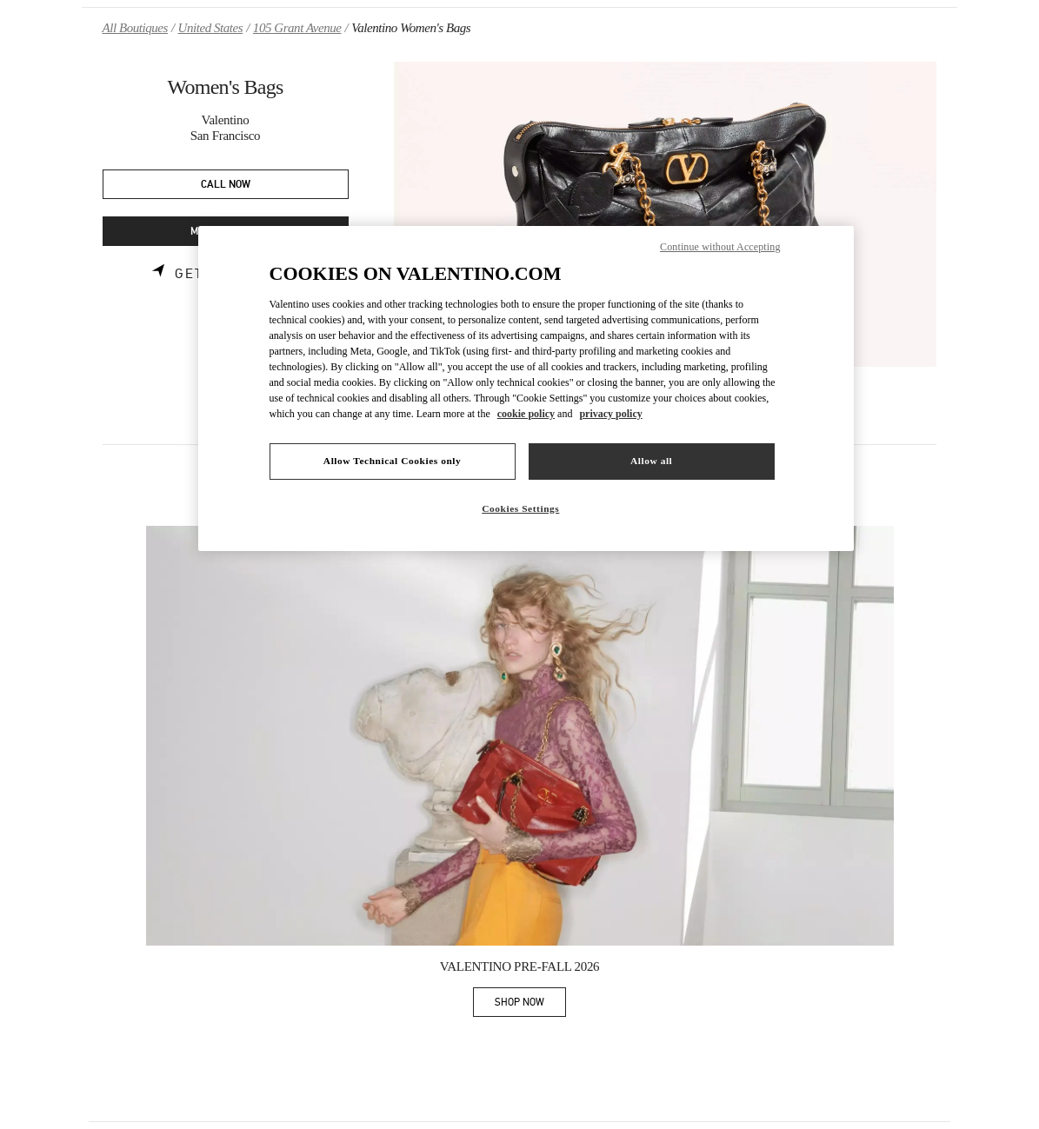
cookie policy (526, 414)
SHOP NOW (530, 1005)
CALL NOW (225, 184)
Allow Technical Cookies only (392, 460)
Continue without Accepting (720, 247)
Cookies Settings (520, 508)
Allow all (651, 460)
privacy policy (610, 414)
